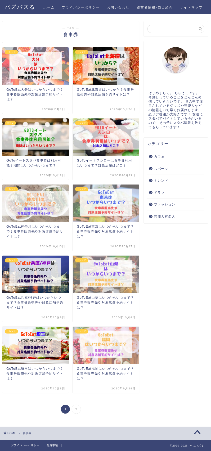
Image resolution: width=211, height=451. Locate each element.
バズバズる (20, 7)
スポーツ (161, 169)
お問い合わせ (118, 7)
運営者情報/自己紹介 (155, 7)
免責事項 (52, 445)
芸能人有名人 (164, 216)
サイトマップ (191, 7)
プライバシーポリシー (81, 7)
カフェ (159, 156)
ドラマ (159, 192)
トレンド (161, 180)
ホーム (49, 7)
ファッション (164, 204)
